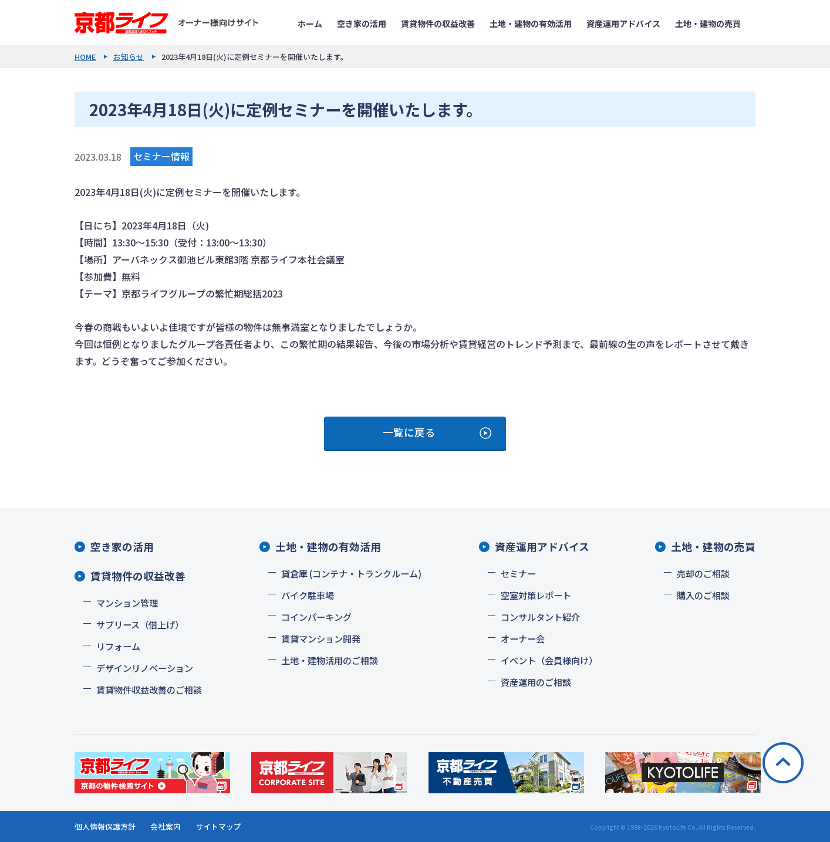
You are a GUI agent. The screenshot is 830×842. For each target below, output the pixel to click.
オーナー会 (523, 638)
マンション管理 (127, 602)
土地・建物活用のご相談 (329, 660)
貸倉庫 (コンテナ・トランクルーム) (351, 573)
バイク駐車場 (307, 595)
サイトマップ (218, 826)
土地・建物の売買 (708, 23)
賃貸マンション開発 (320, 638)
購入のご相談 (703, 595)
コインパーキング (316, 616)
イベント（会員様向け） (549, 660)
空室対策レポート (536, 595)
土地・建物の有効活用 (531, 23)
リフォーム (118, 646)
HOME (85, 56)
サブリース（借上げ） (140, 624)
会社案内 (165, 826)
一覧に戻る (409, 432)
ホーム (310, 23)
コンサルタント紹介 (540, 616)
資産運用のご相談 (536, 681)
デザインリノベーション (144, 667)
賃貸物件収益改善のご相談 (149, 689)
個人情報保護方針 (105, 826)
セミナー (518, 573)
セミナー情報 (161, 156)
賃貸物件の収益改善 (438, 23)
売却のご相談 (703, 573)
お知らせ (128, 56)
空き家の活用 (361, 23)
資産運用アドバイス (623, 23)
